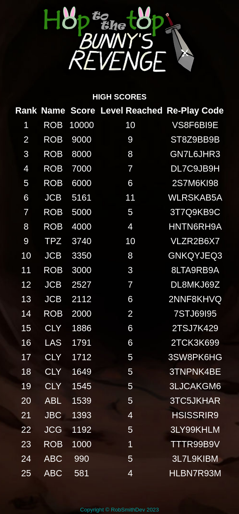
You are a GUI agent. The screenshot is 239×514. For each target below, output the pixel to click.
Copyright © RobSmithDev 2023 (119, 510)
